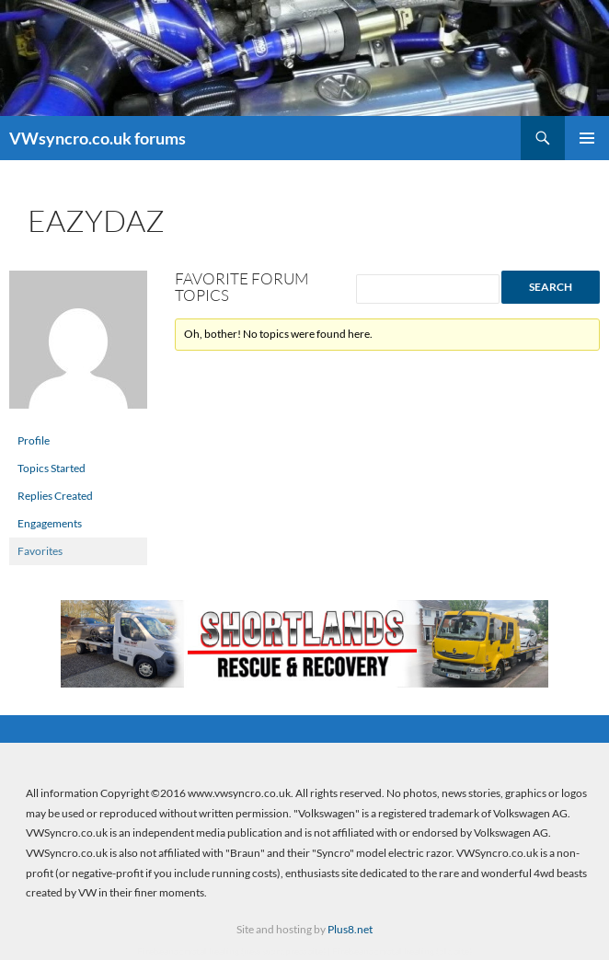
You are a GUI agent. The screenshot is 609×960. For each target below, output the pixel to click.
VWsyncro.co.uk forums (97, 138)
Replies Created (55, 496)
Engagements (49, 523)
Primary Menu (587, 138)
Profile (33, 440)
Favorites (40, 551)
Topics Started (51, 468)
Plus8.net (350, 929)
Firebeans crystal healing (188, 950)
